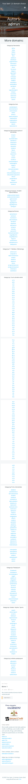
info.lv (13, 263)
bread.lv (13, 495)
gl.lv (13, 353)
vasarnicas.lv (13, 182)
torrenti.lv (13, 94)
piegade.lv (13, 580)
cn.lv (13, 307)
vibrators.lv (13, 553)
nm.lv (13, 415)
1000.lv (13, 52)
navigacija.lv (13, 516)
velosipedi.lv (13, 549)
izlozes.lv (13, 619)
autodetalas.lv (13, 107)
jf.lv (13, 380)
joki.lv (13, 621)
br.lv (13, 297)
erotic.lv (13, 614)
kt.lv (13, 389)
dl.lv (13, 316)
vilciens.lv (13, 97)
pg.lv (13, 422)
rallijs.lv (13, 642)
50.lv (13, 56)
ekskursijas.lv (13, 612)
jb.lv (13, 376)
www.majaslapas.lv (7, 759)
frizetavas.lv (13, 572)
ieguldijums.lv (13, 204)
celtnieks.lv (13, 140)
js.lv (13, 385)
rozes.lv (13, 531)
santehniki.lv (13, 584)
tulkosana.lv (13, 595)
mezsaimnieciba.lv (13, 169)
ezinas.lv (13, 227)
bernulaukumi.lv (13, 493)
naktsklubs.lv (13, 638)
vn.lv (13, 476)
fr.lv (13, 344)
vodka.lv (13, 555)
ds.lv (13, 320)
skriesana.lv (13, 646)
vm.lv (13, 475)
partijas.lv (13, 86)
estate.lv (13, 148)
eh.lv (13, 325)
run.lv (13, 88)
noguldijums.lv (13, 237)
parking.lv (13, 526)
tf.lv (13, 456)
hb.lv (13, 361)
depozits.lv (13, 201)
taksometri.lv (13, 126)
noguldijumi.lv (13, 235)
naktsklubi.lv (13, 637)
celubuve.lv (13, 142)
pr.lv (13, 430)
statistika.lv (13, 271)
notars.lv (13, 672)
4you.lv (13, 54)
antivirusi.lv (13, 252)
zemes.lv (13, 184)
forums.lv (13, 69)
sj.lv (13, 451)
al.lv (13, 286)
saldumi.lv (13, 533)
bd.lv (13, 291)
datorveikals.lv (13, 501)
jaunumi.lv (13, 231)
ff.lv (13, 335)
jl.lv (13, 383)
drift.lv (13, 112)
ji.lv (13, 381)
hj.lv (13, 364)
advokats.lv (13, 663)
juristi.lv (13, 665)
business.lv (13, 218)
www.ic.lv (4, 736)
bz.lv (13, 299)
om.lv (13, 419)
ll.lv (13, 395)
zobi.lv (13, 602)
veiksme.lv (13, 96)
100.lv (13, 50)
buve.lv (13, 137)
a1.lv (13, 280)
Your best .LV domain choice (14, 3)
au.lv (13, 289)
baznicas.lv (13, 63)
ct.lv (13, 310)
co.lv (13, 308)
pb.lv (13, 420)
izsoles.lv (13, 159)
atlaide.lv (13, 490)
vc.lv (13, 469)
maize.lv (13, 512)
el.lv (13, 329)
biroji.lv (13, 135)
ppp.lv (13, 428)
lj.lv (13, 393)
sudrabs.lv (13, 539)
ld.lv (13, 391)
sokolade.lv (13, 537)
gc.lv (13, 351)
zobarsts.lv (13, 601)
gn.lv (13, 355)
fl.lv (13, 342)
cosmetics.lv (13, 499)
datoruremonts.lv (13, 255)
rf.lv (13, 436)
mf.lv (13, 403)
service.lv (13, 585)
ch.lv (13, 303)
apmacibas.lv (13, 214)
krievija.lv (13, 77)
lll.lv (13, 397)
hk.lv (13, 366)
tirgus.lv (13, 238)
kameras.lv (13, 509)
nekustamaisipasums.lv (13, 173)
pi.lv (13, 424)
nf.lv (13, 411)
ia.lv (13, 370)
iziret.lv (13, 157)
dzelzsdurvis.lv (13, 507)
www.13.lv (4, 740)
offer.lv (13, 518)
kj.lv (13, 387)
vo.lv (13, 478)
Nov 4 (10, 690)
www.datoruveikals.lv (8, 753)
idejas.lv (13, 71)
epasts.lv (13, 261)
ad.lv (13, 282)
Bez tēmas (4, 683)
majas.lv (13, 165)
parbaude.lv (13, 84)
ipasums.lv (13, 154)
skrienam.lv (13, 644)
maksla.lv (13, 631)
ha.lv (13, 359)
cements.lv (13, 144)
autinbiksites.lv (13, 492)
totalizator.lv (13, 652)
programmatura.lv (13, 265)
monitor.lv (13, 514)
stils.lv (13, 650)
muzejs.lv (13, 635)
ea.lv (13, 322)
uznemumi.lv (13, 240)
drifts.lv (13, 114)
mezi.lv (13, 167)
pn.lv (13, 426)
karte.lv (13, 75)
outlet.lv (13, 520)
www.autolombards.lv (8, 746)
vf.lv (13, 471)
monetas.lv (13, 82)
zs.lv (13, 482)
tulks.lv (13, 597)
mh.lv (13, 405)
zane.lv (13, 99)
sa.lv (13, 447)
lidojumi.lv (13, 629)
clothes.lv (13, 497)
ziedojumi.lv (13, 244)
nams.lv (13, 171)
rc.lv (13, 434)
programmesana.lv (13, 267)
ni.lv (13, 413)
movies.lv (13, 633)
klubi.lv (13, 627)
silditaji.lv (13, 535)
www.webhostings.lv (7, 763)
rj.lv (13, 441)
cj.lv (13, 305)
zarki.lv (13, 559)
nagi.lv (13, 576)
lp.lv (13, 401)
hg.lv (13, 363)
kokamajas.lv (13, 163)
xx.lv (13, 480)
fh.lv (13, 340)
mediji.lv (13, 80)
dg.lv (13, 312)
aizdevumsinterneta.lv (13, 197)
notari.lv (13, 671)
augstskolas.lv (13, 61)
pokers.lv (13, 640)
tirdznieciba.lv (13, 545)
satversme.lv (13, 674)
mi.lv (13, 407)
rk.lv (13, 443)
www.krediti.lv (5, 744)
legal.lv (13, 667)
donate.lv (13, 221)
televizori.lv (13, 541)
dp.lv (13, 318)
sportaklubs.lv (13, 648)
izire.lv (13, 156)
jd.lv (13, 378)
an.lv (13, 288)
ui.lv (13, 467)
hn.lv (13, 368)
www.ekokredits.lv (7, 748)
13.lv (20, 779)
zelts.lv (13, 561)
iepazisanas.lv (13, 618)
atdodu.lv (13, 58)
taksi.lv (13, 124)
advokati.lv (13, 661)
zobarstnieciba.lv (13, 599)
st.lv (13, 455)
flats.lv (13, 150)
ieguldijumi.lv (13, 202)
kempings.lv (13, 623)
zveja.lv (13, 654)
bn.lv (13, 295)
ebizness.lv (13, 225)
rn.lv (13, 445)
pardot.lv (13, 524)
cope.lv (13, 610)
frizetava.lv (13, 570)
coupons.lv (13, 65)
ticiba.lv (13, 92)
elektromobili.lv (13, 116)
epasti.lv (13, 259)
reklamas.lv (13, 269)
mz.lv (13, 409)
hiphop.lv (13, 616)
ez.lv (13, 331)
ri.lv (13, 439)
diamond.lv (13, 505)
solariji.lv (13, 589)
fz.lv (13, 346)
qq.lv (13, 432)
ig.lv (13, 372)
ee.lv (13, 324)
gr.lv (13, 357)
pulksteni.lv (13, 528)
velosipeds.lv (13, 551)
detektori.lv (13, 503)
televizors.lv (13, 543)
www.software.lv (6, 761)
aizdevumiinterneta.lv (13, 195)
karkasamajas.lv (13, 161)
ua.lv (13, 465)
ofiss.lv (13, 176)
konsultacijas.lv (13, 574)
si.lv (13, 449)
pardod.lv (13, 522)
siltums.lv (13, 587)
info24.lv (13, 229)
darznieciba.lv (13, 220)
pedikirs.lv (13, 578)
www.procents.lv (6, 742)
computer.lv (13, 254)
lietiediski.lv (13, 122)
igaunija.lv (13, 73)
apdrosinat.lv (13, 199)
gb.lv (13, 349)
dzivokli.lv (13, 146)
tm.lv (13, 458)
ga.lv (13, 347)
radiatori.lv (13, 529)
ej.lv (13, 327)
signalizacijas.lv (13, 90)
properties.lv (13, 178)
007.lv (13, 48)
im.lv (13, 374)
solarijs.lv (13, 591)
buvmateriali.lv (13, 139)
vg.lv (13, 473)
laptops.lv (13, 511)
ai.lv (13, 284)
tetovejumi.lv (13, 593)
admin (4, 690)
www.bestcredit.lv (6, 738)
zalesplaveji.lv (13, 557)
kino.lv (13, 625)
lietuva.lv (13, 79)
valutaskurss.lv (13, 242)
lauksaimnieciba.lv (13, 233)
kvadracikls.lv (13, 120)
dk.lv (13, 314)
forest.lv (13, 152)
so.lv (13, 453)
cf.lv (13, 301)
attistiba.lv (13, 60)
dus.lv (13, 67)
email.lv (13, 257)
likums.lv (13, 669)
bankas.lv (13, 216)
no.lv (13, 417)
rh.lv (13, 438)
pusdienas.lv (13, 582)
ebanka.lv (13, 223)
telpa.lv (13, 180)
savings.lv (13, 206)
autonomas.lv (13, 111)
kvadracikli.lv (13, 118)
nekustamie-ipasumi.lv (13, 175)
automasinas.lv (13, 109)
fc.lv (13, 333)
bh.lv (13, 293)
